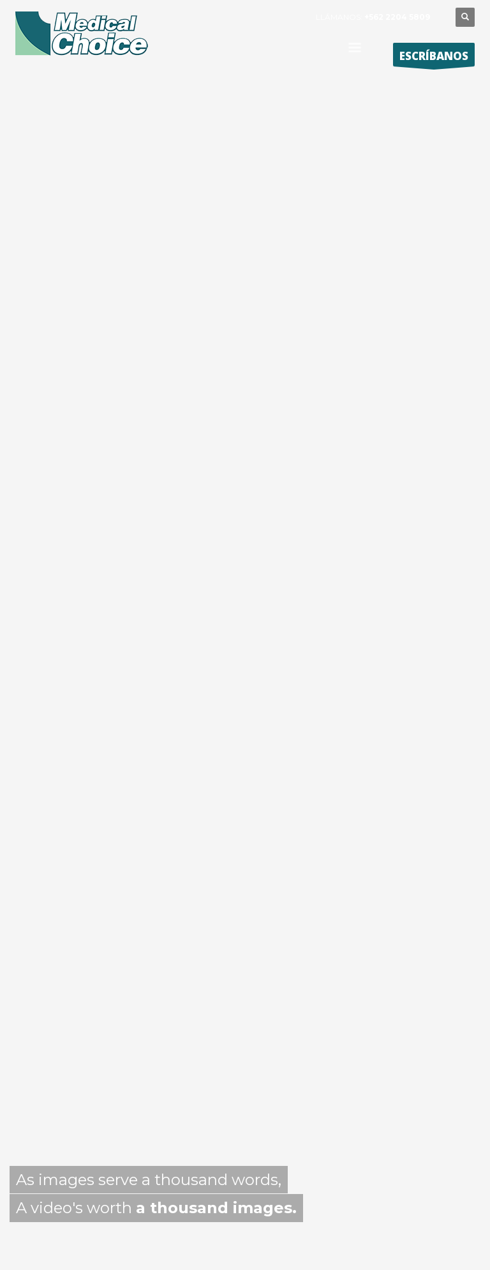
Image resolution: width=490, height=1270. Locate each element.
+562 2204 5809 (397, 17)
